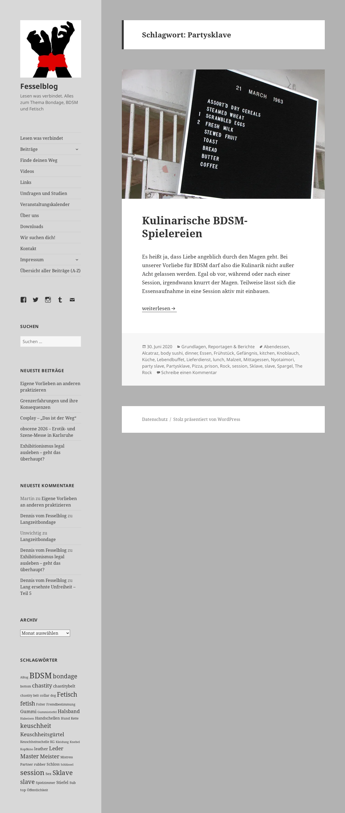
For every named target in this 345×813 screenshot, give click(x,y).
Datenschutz (155, 419)
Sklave (256, 366)
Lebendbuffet (170, 359)
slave (270, 366)
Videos (27, 171)
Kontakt (28, 249)
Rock (225, 366)
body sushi (172, 353)
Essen (206, 353)
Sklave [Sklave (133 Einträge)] (63, 772)
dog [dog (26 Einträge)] (53, 695)
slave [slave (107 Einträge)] (27, 782)
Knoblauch (288, 353)
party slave (153, 366)
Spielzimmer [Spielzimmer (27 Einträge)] (45, 782)
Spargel (285, 366)
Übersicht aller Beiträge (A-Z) (50, 271)
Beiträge (29, 149)
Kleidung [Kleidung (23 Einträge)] (62, 742)
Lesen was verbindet (41, 138)
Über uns (29, 215)
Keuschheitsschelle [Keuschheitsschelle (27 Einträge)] (34, 741)
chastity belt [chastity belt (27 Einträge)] (29, 695)
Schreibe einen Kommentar (189, 372)
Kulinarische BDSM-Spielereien (194, 226)
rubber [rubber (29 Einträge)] (40, 764)
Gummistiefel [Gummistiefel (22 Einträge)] (47, 712)
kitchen (267, 353)
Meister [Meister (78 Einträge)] (49, 756)
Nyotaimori (282, 359)
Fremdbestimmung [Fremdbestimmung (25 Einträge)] (60, 704)
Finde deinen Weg (38, 160)
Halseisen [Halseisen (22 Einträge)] (27, 718)
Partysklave (178, 366)
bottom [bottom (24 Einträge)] (25, 686)
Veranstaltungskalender (45, 204)
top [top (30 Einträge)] (23, 789)
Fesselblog (39, 86)
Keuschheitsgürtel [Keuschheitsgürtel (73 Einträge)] (42, 734)
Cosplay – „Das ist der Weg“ (48, 418)
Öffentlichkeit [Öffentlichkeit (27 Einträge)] (37, 790)
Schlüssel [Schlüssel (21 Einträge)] (67, 764)
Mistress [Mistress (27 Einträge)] (66, 757)
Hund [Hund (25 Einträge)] (65, 718)
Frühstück (224, 353)
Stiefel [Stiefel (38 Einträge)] (62, 782)
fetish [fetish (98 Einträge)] (27, 703)
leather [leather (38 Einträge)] (41, 748)
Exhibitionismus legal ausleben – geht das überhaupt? (42, 452)
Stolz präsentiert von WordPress (206, 419)
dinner (191, 353)
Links (25, 182)
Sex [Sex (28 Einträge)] (48, 774)
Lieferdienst (199, 359)
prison (211, 366)
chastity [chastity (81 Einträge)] (42, 685)
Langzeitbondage (38, 522)
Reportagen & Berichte (231, 347)
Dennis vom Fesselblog (43, 516)
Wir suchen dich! (37, 237)
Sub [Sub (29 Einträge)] (73, 782)
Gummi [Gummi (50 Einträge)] (28, 711)
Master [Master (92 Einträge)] (29, 756)
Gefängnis (246, 353)
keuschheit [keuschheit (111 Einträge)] (35, 725)
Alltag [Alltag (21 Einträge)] (24, 677)
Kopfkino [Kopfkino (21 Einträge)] (26, 749)
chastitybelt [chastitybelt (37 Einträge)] (64, 686)
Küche (148, 359)
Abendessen (276, 347)
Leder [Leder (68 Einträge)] (56, 748)
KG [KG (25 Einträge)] (52, 741)
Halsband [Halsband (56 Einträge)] (69, 711)
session (239, 366)
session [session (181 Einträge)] (32, 772)
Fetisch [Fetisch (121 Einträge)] (67, 694)
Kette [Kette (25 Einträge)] (74, 718)
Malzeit (233, 359)
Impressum (32, 260)
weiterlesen (159, 308)
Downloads (31, 226)
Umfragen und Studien (43, 193)
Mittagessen (256, 359)
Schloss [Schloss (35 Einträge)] (53, 764)
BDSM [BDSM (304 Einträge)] (40, 675)
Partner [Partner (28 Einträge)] (26, 764)
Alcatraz (150, 353)
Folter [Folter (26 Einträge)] (40, 704)
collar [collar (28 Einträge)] (44, 695)
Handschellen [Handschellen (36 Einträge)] (47, 718)
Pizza (197, 366)
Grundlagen (193, 347)
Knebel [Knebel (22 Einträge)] (75, 742)
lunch (218, 359)
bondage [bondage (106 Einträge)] (65, 676)
